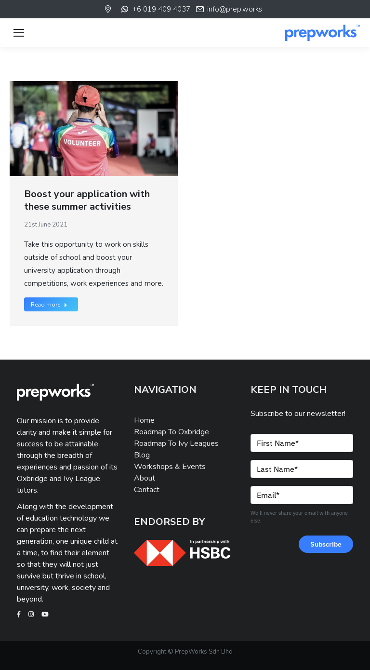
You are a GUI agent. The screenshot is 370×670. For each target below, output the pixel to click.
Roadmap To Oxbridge (171, 432)
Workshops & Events (170, 466)
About (144, 478)
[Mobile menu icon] (19, 33)
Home (144, 420)
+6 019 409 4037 (155, 9)
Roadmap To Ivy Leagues (176, 443)
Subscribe (326, 544)
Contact (146, 489)
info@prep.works (228, 9)
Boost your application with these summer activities (87, 200)
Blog (142, 455)
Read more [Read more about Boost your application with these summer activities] (49, 304)
